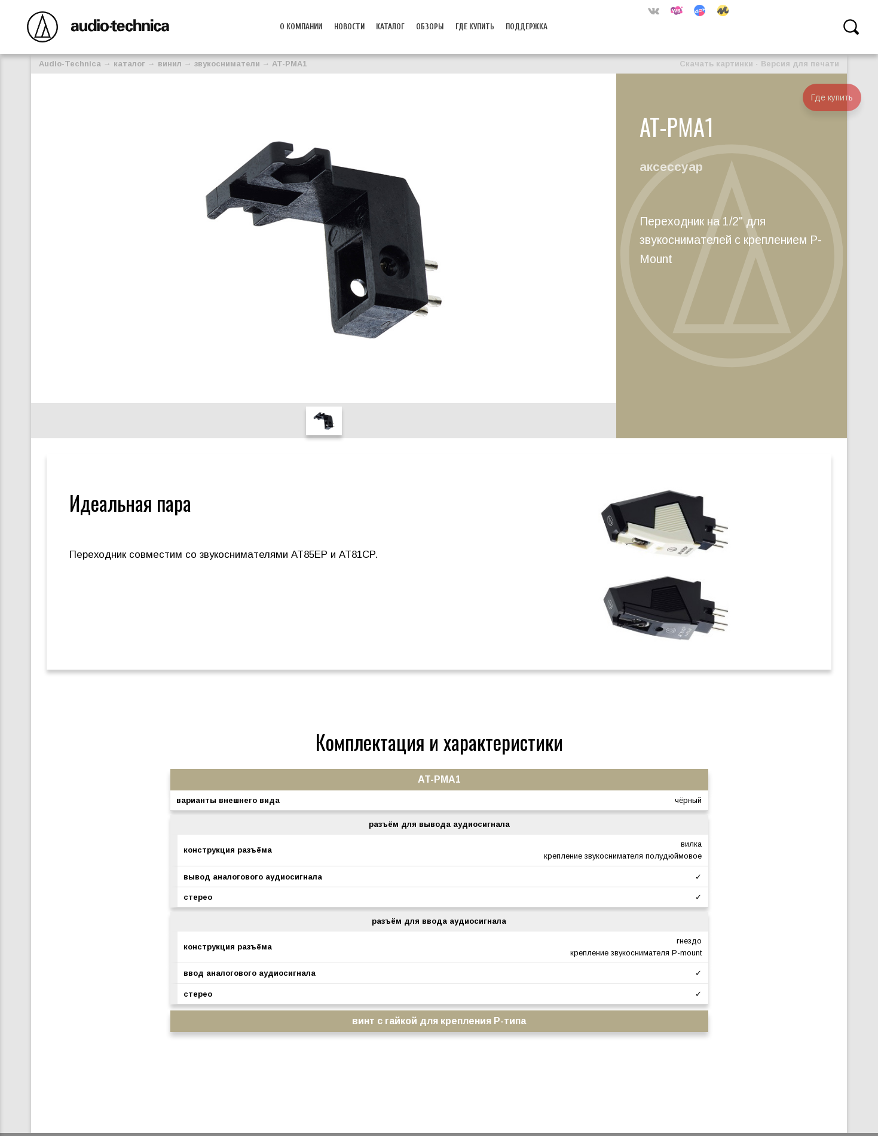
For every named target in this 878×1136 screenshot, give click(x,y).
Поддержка (526, 26)
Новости (349, 26)
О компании (301, 26)
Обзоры (429, 26)
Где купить (474, 26)
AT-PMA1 (289, 63)
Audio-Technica (70, 63)
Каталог (390, 26)
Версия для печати (800, 63)
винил (170, 63)
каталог (129, 63)
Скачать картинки (716, 63)
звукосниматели (227, 63)
